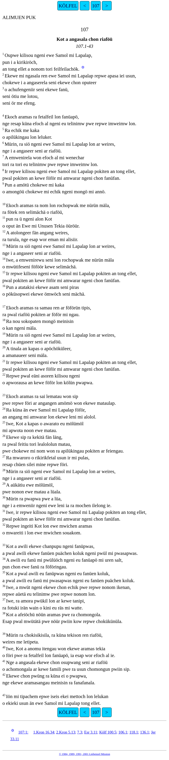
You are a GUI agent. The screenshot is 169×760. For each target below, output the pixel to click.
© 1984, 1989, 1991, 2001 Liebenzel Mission (84, 754)
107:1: (23, 732)
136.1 (144, 732)
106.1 (122, 732)
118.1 (133, 732)
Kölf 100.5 (107, 732)
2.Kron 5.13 (65, 732)
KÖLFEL (68, 5)
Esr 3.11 (90, 732)
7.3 (79, 732)
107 (95, 5)
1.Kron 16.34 (43, 732)
